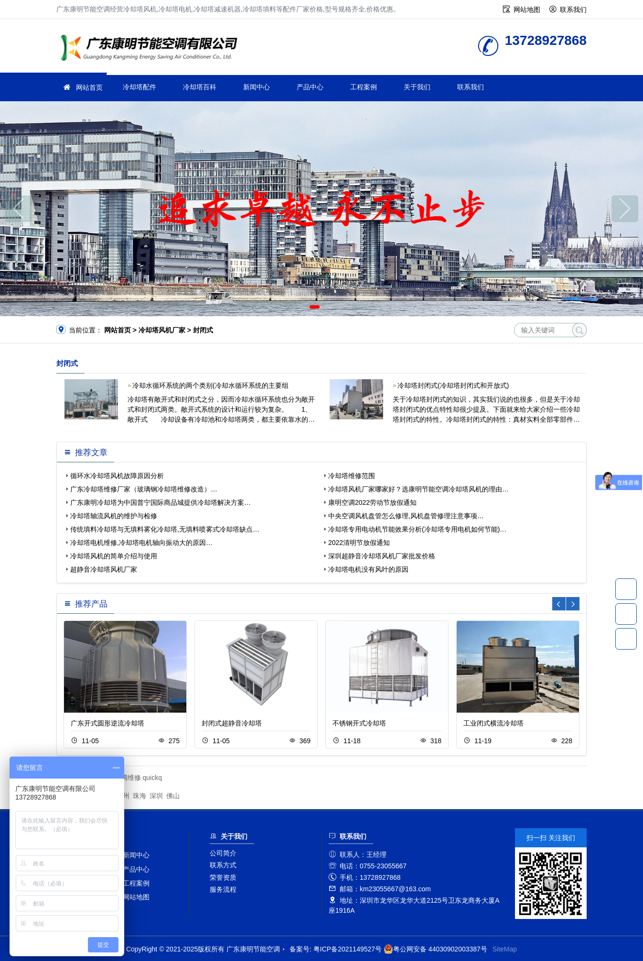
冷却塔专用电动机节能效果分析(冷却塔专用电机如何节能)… (417, 529)
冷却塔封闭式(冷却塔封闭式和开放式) (453, 385)
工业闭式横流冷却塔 (493, 723)
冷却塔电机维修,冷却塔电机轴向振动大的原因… (141, 542)
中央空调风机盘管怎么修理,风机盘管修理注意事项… (406, 516)
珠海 (139, 796)
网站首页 (89, 87)
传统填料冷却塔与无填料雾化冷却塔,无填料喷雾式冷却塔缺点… (164, 529)
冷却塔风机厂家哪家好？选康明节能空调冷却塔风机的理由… (418, 489)
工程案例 (363, 87)
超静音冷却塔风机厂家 (103, 569)
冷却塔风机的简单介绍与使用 (113, 556)
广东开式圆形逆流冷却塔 (107, 723)
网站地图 (527, 9)
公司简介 (223, 853)
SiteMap (505, 949)
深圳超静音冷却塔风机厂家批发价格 (381, 556)
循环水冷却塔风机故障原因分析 (117, 476)
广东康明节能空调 (151, 49)
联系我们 (573, 9)
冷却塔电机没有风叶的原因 (368, 569)
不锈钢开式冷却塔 (359, 723)
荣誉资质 (223, 877)
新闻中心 (256, 87)
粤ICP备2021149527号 (347, 949)
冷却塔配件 (139, 87)
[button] (315, 307)
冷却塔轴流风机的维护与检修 (113, 516)
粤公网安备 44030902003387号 (435, 949)
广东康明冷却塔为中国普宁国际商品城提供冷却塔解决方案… (160, 502)
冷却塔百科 (199, 87)
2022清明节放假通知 (359, 542)
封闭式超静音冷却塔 (232, 723)
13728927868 (626, 588)
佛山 (173, 796)
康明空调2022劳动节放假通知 (372, 502)
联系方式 (223, 865)
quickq (152, 777)
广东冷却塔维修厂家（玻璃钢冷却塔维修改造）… (143, 489)
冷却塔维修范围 (351, 476)
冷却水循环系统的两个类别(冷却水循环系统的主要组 (210, 385)
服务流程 (223, 889)
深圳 (156, 796)
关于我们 (417, 87)
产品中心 (310, 87)
